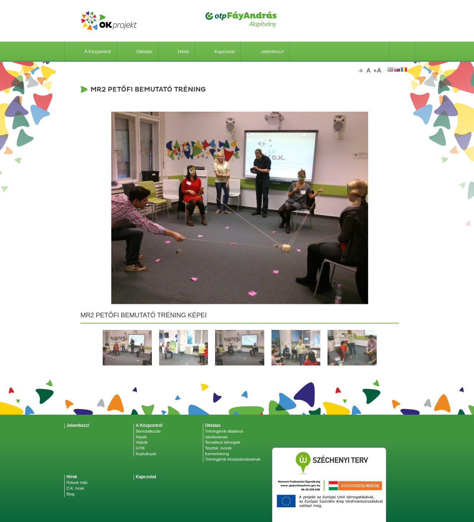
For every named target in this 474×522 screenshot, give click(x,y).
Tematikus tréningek (222, 442)
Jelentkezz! (265, 51)
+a (377, 70)
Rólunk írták (77, 482)
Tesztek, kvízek (218, 448)
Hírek (176, 51)
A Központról (90, 51)
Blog (70, 494)
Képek (141, 437)
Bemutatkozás (148, 431)
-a (360, 70)
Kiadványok (146, 454)
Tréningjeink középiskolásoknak (233, 459)
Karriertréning (217, 454)
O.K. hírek (75, 488)
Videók (142, 442)
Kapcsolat (217, 51)
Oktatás (137, 51)
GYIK (140, 448)
